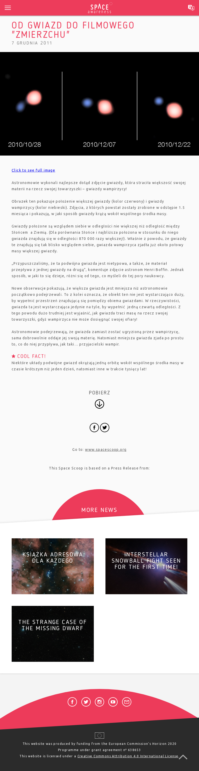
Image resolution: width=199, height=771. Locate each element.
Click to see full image (33, 170)
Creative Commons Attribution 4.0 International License (128, 756)
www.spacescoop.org (105, 449)
